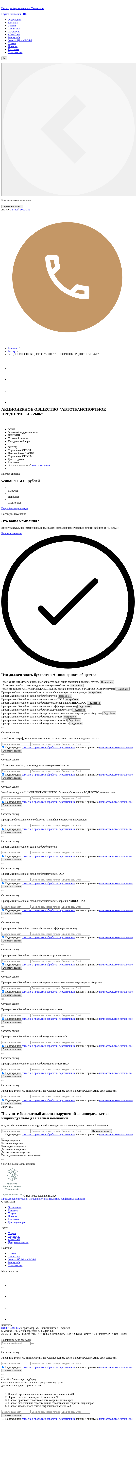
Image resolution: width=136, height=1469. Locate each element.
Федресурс (14, 31)
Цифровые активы (18, 1242)
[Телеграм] (13, 368)
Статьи (12, 43)
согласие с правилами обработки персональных (48, 747)
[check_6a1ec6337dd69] (3, 964)
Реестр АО (14, 37)
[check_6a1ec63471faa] (3, 1100)
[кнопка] (2, 1374)
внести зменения (41, 465)
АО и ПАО (14, 34)
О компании (14, 19)
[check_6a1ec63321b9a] (3, 910)
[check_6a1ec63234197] (3, 802)
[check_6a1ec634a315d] (3, 1419)
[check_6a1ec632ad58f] (3, 856)
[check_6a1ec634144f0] (3, 1046)
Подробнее (107, 682)
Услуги (12, 25)
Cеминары (14, 1256)
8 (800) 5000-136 (10, 1327)
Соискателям (15, 52)
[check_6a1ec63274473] (3, 829)
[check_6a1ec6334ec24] (3, 937)
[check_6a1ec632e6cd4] (3, 883)
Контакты (13, 49)
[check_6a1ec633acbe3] (3, 991)
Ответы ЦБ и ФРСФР (20, 40)
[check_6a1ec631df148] (3, 774)
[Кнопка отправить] (32, 1343)
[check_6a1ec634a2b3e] (3, 1367)
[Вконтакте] (13, 390)
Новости (12, 46)
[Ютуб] (13, 379)
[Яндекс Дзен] (13, 402)
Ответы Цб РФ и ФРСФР (22, 1259)
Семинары (14, 28)
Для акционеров (17, 1222)
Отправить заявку (12, 751)
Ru (4, 58)
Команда (13, 22)
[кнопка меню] (68, 129)
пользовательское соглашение (116, 747)
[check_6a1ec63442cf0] (3, 1073)
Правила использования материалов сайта (25, 1198)
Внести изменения (11, 533)
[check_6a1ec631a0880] (3, 747)
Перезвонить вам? (12, 206)
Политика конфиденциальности (67, 1198)
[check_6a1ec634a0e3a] (3, 1134)
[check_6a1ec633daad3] (3, 1019)
